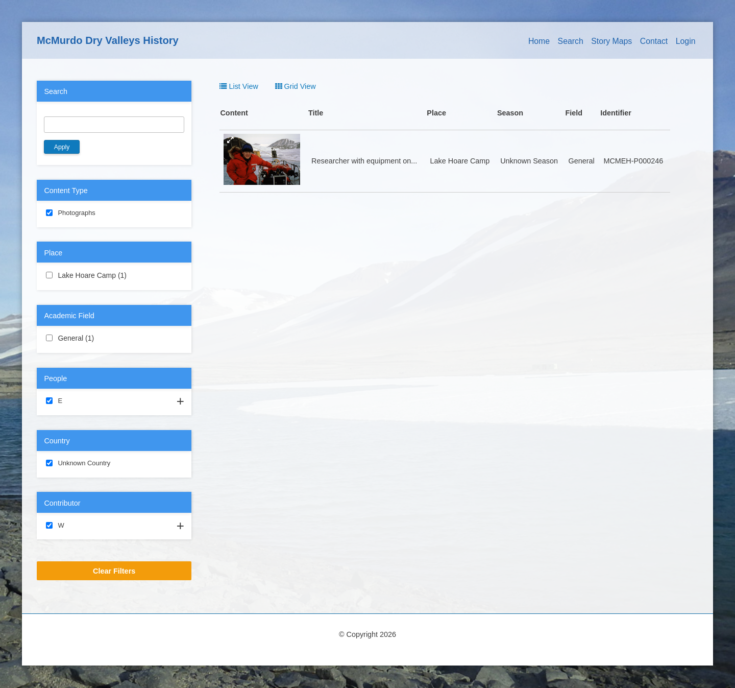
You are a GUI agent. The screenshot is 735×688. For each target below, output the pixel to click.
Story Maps (611, 41)
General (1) (106, 337)
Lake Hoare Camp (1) (114, 275)
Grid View (295, 86)
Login (686, 41)
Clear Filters (114, 571)
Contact (654, 41)
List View (238, 86)
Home (539, 41)
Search (570, 41)
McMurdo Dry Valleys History (108, 40)
